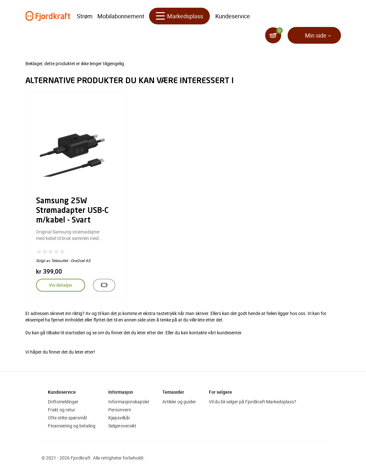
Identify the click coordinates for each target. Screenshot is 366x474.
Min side (315, 35)
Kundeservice (232, 16)
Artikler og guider (179, 402)
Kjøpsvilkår (119, 418)
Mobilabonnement (120, 16)
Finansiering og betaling (71, 426)
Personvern (119, 410)
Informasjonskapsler (128, 402)
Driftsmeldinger (63, 402)
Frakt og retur (61, 410)
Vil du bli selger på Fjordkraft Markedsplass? (252, 402)
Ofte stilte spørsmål (67, 418)
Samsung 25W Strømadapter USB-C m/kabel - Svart (72, 211)
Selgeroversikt (122, 426)
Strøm (85, 16)
